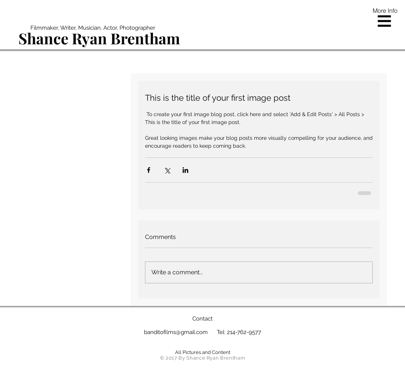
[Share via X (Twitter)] (167, 170)
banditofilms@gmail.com (176, 332)
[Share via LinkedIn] (185, 170)
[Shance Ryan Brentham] (99, 38)
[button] (384, 21)
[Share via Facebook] (148, 170)
